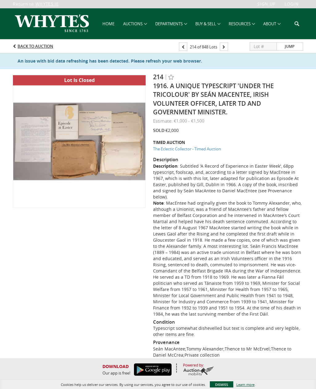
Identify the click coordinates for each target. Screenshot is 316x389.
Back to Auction (35, 46)
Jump (289, 46)
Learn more (245, 384)
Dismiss (221, 384)
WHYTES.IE (47, 4)
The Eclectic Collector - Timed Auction (187, 149)
